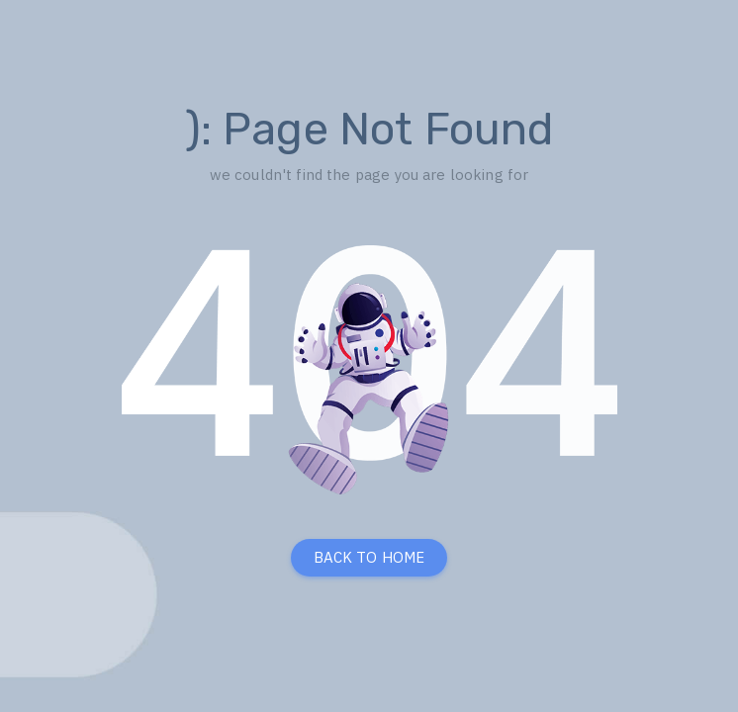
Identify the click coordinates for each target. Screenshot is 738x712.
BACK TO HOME (369, 557)
